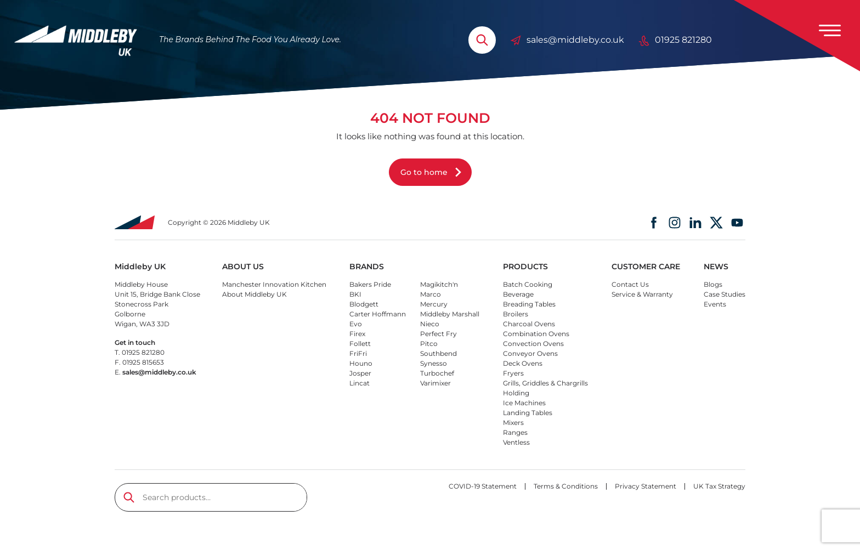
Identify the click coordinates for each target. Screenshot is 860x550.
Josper (360, 373)
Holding (516, 393)
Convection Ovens (533, 343)
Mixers (513, 422)
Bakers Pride (370, 284)
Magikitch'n (439, 284)
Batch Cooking (527, 284)
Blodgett (363, 304)
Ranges (515, 432)
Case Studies (724, 294)
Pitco (429, 343)
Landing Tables (527, 413)
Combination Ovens (536, 334)
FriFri (358, 353)
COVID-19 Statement (483, 486)
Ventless (516, 442)
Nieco (429, 324)
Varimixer (435, 383)
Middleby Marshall (449, 314)
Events (715, 304)
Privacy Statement (645, 486)
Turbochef (437, 373)
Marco (430, 294)
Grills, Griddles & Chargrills (545, 383)
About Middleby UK (254, 294)
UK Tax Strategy (719, 486)
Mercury (434, 304)
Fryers (513, 373)
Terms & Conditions (566, 486)
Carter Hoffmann (377, 314)
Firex (357, 334)
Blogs (713, 284)
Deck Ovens (522, 363)
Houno (360, 363)
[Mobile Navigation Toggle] (830, 30)
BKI (355, 294)
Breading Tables (529, 304)
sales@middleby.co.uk (567, 40)
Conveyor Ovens (530, 353)
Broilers (515, 314)
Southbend (438, 353)
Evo (355, 324)
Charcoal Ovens (529, 324)
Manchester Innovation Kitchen (274, 284)
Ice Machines (524, 403)
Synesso (433, 363)
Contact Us (630, 284)
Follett (360, 343)
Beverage (518, 294)
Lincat (359, 383)
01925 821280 (675, 40)
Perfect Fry (438, 334)
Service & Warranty (642, 294)
